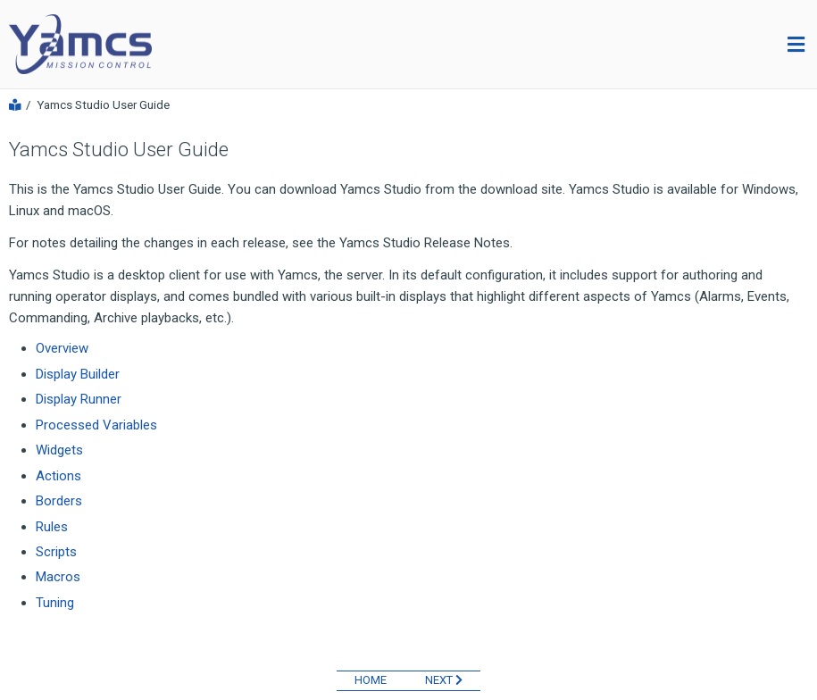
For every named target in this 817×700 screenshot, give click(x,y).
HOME (370, 680)
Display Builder (78, 374)
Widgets (59, 450)
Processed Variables (96, 425)
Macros (58, 577)
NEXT (444, 680)
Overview (62, 348)
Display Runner (78, 399)
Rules (52, 527)
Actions (58, 476)
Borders (59, 501)
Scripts (56, 552)
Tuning (55, 603)
